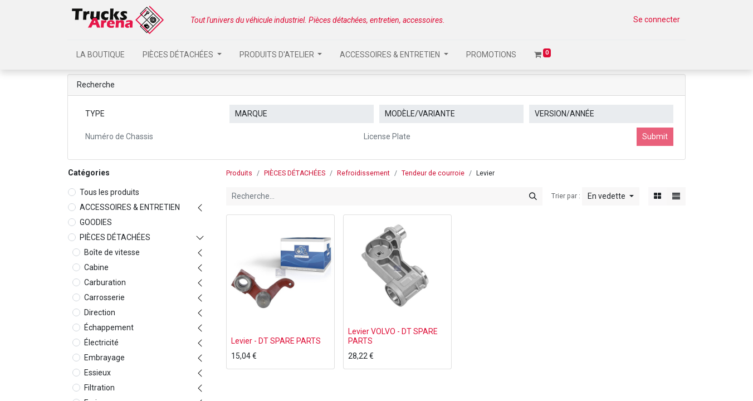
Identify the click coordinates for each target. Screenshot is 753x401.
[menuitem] (100, 55)
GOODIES (96, 222)
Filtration (99, 387)
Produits (239, 173)
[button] (610, 196)
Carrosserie (104, 297)
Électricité (101, 342)
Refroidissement (363, 173)
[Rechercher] (533, 196)
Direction (99, 312)
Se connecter (656, 19)
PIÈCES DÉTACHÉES (115, 237)
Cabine (96, 267)
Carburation (105, 282)
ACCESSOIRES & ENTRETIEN (130, 207)
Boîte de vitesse (112, 252)
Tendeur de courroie (433, 173)
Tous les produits (109, 192)
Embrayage (104, 357)
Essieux (97, 372)
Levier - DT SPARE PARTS (276, 340)
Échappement (109, 327)
